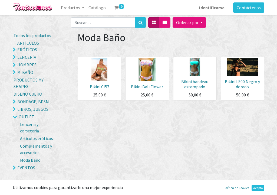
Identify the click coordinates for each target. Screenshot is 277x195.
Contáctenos (249, 7)
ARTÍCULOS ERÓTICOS (28, 46)
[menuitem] (97, 7)
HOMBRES (27, 64)
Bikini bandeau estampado (194, 84)
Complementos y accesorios (36, 149)
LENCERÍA (26, 57)
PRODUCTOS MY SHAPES (29, 83)
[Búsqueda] (140, 22)
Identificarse (212, 7)
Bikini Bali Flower (147, 86)
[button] (189, 22)
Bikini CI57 (99, 86)
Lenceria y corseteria (29, 128)
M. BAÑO (25, 72)
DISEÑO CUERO (28, 94)
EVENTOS (26, 167)
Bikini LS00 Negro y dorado (242, 84)
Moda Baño (30, 160)
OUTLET (26, 116)
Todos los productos (32, 35)
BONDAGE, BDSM (33, 101)
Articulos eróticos (36, 138)
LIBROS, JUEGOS (32, 109)
